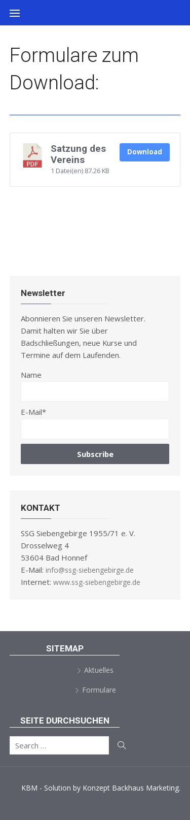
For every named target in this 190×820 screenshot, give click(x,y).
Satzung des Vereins (78, 154)
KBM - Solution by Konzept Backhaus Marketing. (100, 788)
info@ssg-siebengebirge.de (90, 570)
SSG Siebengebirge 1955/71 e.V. (96, 38)
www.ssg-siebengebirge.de (96, 582)
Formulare (99, 690)
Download (144, 151)
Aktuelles (98, 670)
